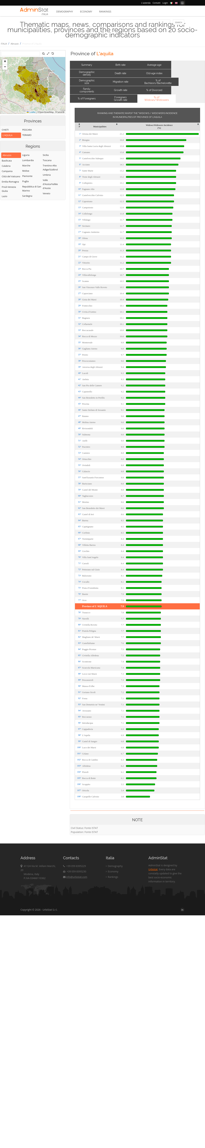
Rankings (105, 11)
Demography (64, 11)
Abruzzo (15, 43)
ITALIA (4, 43)
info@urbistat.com (75, 877)
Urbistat (153, 869)
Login (165, 2)
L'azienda (146, 2)
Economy (86, 11)
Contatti (156, 2)
